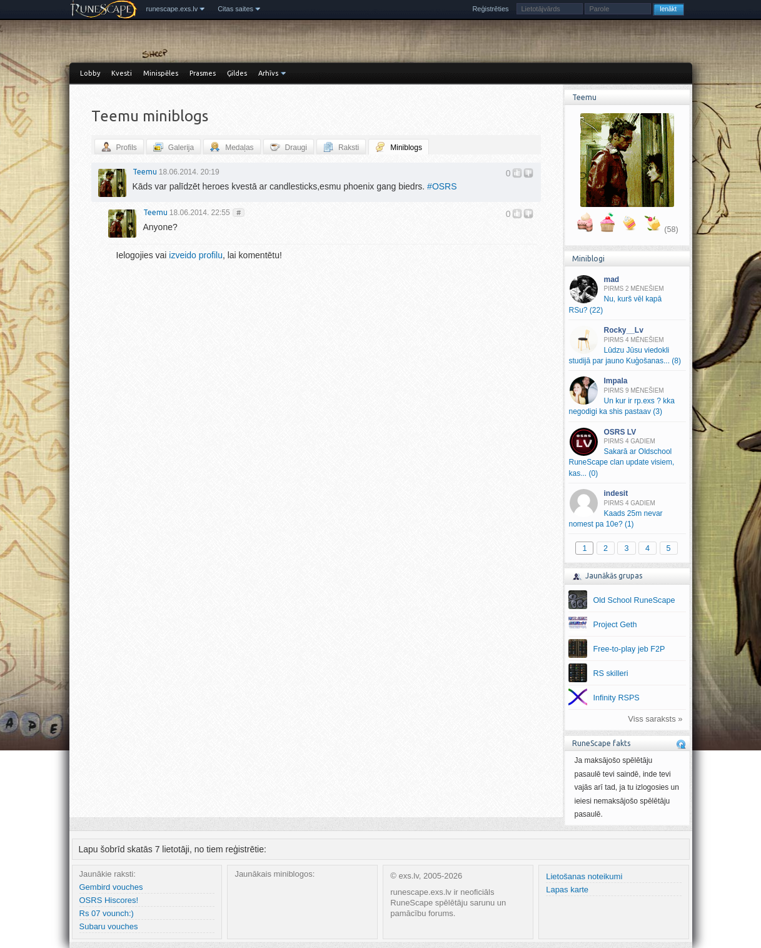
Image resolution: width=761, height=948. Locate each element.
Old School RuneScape (634, 600)
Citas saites (235, 9)
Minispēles (160, 73)
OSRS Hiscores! (109, 900)
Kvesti (121, 73)
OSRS (441, 186)
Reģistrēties (490, 9)
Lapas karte (567, 889)
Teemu (145, 172)
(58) (671, 229)
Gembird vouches (111, 887)
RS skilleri (610, 673)
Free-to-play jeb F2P (629, 649)
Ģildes (237, 73)
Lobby (90, 73)
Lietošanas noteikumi (584, 876)
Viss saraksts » (655, 719)
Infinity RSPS (616, 697)
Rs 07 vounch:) (106, 913)
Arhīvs (268, 73)
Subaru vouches (108, 926)
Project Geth (615, 624)
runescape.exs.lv (172, 9)
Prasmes (202, 73)
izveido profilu (196, 255)
